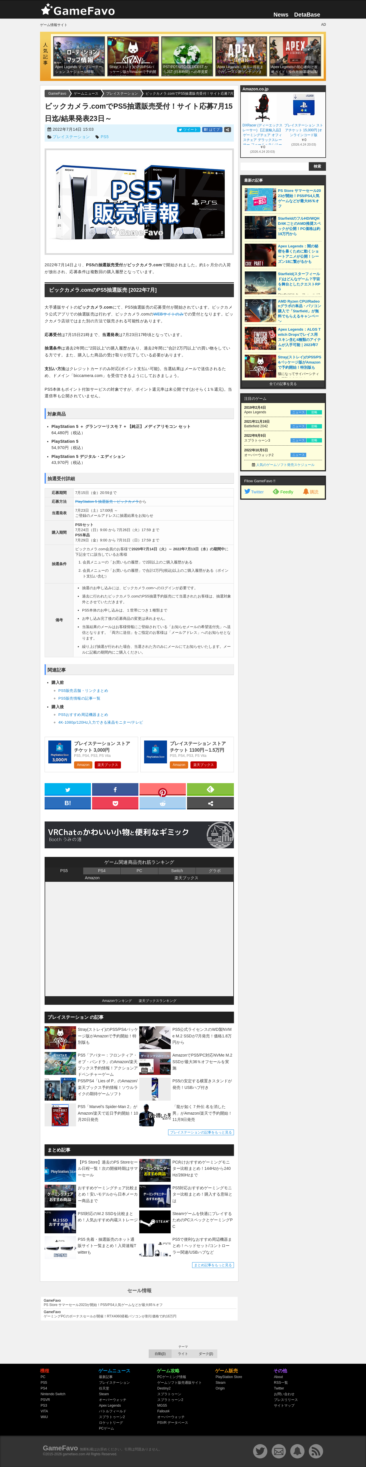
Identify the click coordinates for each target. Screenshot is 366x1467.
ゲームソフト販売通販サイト (179, 1383)
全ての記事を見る (283, 384)
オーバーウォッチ (112, 1400)
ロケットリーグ (111, 1423)
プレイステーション (71, 136)
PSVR (45, 1400)
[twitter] (68, 789)
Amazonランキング (117, 1001)
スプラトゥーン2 (112, 1417)
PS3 (44, 1406)
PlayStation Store (229, 1377)
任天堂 (104, 1388)
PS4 (102, 870)
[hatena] (68, 802)
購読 (310, 492)
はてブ (212, 130)
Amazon (83, 765)
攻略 (314, 412)
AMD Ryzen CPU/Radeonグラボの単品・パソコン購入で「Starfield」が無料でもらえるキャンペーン (299, 311)
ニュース (298, 412)
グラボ (215, 870)
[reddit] (163, 802)
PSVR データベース (172, 1423)
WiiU (44, 1417)
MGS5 (162, 1406)
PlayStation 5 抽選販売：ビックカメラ (107, 501)
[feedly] (210, 789)
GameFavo (60, 1448)
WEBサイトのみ (168, 314)
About (278, 1377)
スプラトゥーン (169, 1394)
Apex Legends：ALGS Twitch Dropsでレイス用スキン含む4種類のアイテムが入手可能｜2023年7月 (299, 339)
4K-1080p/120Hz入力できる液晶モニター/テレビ (100, 722)
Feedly (283, 491)
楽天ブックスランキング (157, 1001)
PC (139, 870)
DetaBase (307, 14)
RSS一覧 (281, 1383)
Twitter (254, 492)
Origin (220, 1388)
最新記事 (106, 1377)
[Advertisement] (283, 590)
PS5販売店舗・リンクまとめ (83, 690)
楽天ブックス (108, 765)
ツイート (189, 130)
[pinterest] (163, 790)
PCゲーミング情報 (171, 1377)
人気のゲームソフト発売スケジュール (285, 465)
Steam (104, 1394)
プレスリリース (286, 1400)
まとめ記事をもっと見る (213, 1265)
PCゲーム (106, 1428)
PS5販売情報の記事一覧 (79, 698)
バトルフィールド (112, 1411)
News (281, 14)
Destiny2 (164, 1388)
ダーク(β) (206, 1354)
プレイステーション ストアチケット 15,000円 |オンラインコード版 (303, 130)
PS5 (105, 136)
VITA (44, 1411)
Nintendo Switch (53, 1394)
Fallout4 (163, 1411)
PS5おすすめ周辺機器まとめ (83, 714)
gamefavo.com (74, 1454)
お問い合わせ (284, 1394)
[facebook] (115, 789)
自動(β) (160, 1354)
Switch (177, 870)
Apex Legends (110, 1406)
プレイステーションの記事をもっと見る (201, 1132)
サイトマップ (284, 1406)
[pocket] (115, 802)
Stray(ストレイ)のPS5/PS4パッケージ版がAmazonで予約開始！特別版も (299, 362)
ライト (183, 1354)
